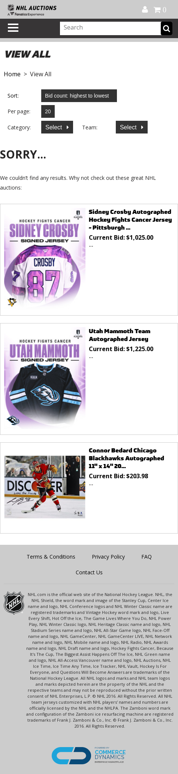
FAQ (146, 556)
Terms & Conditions (51, 556)
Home (12, 74)
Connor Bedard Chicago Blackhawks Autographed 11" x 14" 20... (126, 458)
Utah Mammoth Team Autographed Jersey (119, 335)
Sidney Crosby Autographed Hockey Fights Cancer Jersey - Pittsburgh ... (130, 219)
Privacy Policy (108, 556)
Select (54, 127)
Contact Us (89, 572)
